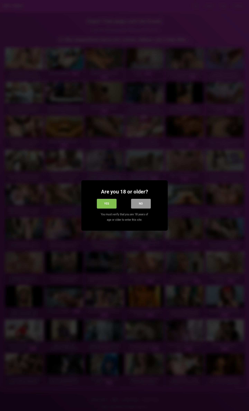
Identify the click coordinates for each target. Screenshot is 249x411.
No (141, 203)
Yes (106, 203)
